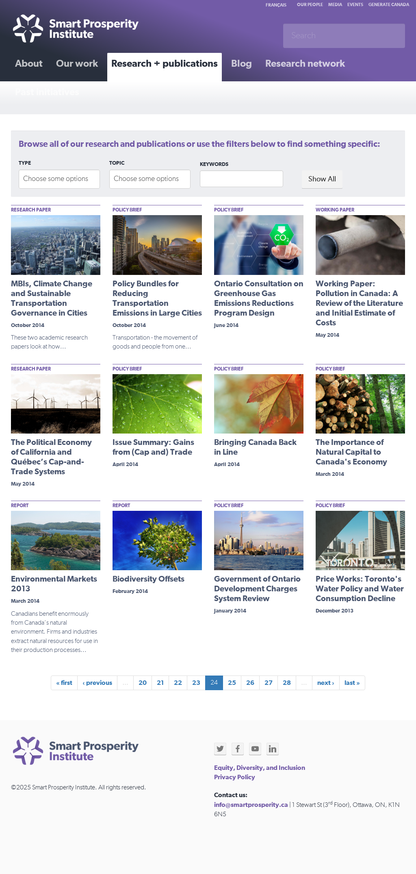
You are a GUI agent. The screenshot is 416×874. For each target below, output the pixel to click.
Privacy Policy (234, 777)
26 (250, 683)
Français (276, 5)
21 (160, 683)
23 (196, 683)
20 (143, 683)
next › (325, 683)
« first (64, 683)
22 (178, 683)
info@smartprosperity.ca (251, 805)
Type (25, 163)
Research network (305, 64)
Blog (241, 64)
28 (287, 683)
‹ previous (97, 683)
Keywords (214, 164)
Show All (322, 179)
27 (268, 683)
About (29, 64)
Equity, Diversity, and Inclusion (259, 768)
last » (352, 683)
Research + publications (164, 64)
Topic (116, 163)
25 (232, 683)
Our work (77, 64)
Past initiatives (47, 92)
